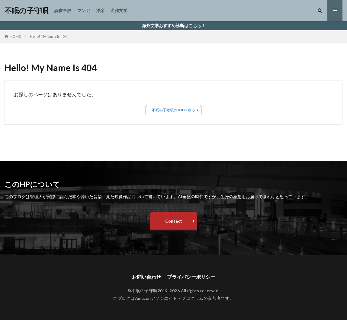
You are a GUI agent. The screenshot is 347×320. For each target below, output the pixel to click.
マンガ (83, 10)
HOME (15, 36)
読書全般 (62, 10)
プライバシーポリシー (191, 277)
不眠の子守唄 (26, 10)
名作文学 (119, 10)
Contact (173, 220)
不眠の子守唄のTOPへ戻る (173, 110)
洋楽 (100, 10)
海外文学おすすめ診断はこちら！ (173, 25)
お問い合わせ (146, 277)
